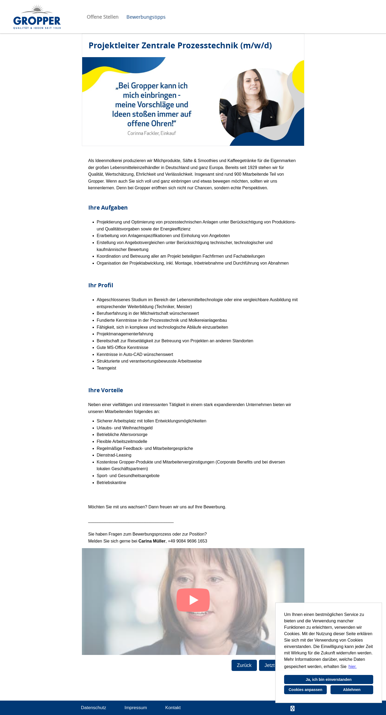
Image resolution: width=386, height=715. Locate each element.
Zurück (244, 665)
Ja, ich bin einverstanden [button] (329, 679)
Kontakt (173, 707)
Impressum (136, 707)
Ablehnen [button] (352, 690)
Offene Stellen (102, 17)
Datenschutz (93, 707)
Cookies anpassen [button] (305, 690)
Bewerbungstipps (146, 17)
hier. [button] (353, 666)
